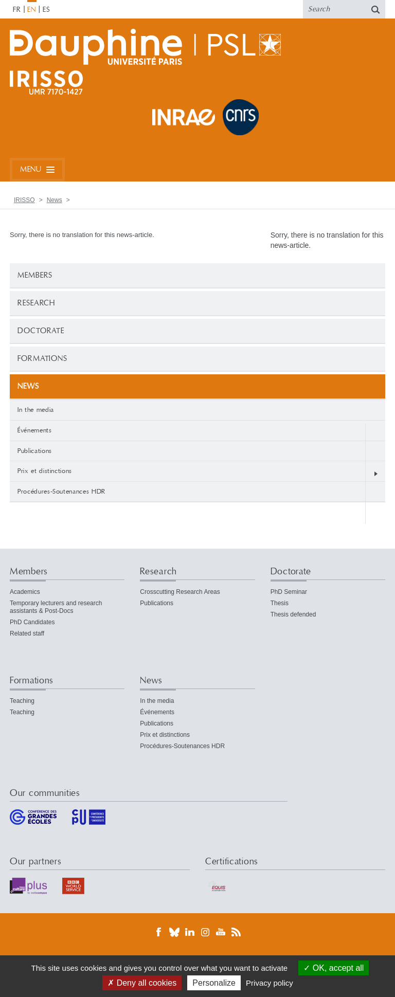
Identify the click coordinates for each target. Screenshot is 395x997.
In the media (35, 410)
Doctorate (40, 331)
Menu (30, 169)
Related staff (27, 633)
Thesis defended (293, 614)
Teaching (22, 700)
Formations (42, 359)
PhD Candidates (32, 622)
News (54, 200)
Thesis (280, 603)
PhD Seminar (289, 591)
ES (46, 9)
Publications (34, 451)
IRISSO (24, 200)
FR (17, 9)
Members (34, 275)
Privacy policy (269, 982)
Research (36, 303)
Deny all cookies (141, 982)
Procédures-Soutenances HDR (61, 491)
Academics (25, 591)
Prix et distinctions (44, 471)
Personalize (214, 982)
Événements (34, 430)
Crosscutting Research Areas (180, 591)
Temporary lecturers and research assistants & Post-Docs (56, 607)
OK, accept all (333, 968)
